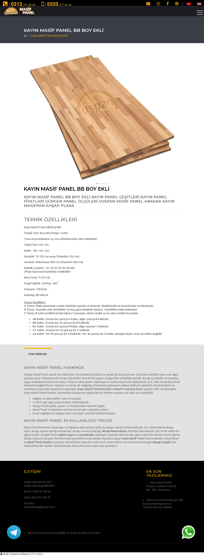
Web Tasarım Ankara (14, 554)
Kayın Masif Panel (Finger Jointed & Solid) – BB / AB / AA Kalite (162, 486)
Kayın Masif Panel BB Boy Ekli (49, 35)
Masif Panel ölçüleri (39, 442)
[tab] (37, 354)
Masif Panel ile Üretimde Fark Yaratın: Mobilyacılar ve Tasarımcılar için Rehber (163, 503)
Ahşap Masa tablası (114, 431)
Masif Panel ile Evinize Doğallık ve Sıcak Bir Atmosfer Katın (64, 533)
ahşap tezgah (161, 442)
